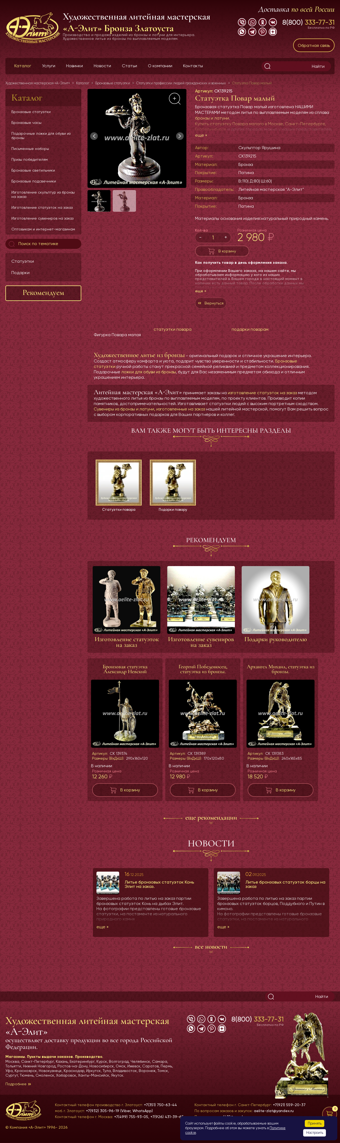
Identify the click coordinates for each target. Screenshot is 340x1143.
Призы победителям (29, 159)
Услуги (48, 65)
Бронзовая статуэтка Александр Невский (125, 674)
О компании (160, 65)
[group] (137, 138)
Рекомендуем (43, 292)
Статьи (129, 65)
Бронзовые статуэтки (31, 112)
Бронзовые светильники (33, 170)
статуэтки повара (173, 334)
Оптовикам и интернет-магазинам (43, 229)
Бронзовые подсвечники (33, 181)
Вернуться (217, 307)
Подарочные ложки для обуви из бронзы (40, 135)
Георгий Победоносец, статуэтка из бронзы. (203, 674)
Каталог (22, 65)
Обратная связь (314, 45)
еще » (201, 135)
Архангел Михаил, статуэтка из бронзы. (281, 674)
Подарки (20, 272)
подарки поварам (250, 334)
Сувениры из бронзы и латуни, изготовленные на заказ (149, 414)
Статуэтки (22, 261)
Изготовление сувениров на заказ (42, 218)
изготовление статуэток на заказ (262, 398)
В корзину (227, 252)
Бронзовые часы (26, 122)
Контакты (193, 65)
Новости (102, 65)
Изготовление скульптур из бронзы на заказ (43, 194)
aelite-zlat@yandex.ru (274, 1111)
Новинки (74, 65)
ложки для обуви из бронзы (148, 377)
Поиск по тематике (33, 244)
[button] (180, 136)
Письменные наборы (30, 148)
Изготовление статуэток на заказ (42, 207)
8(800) (308, 22)
